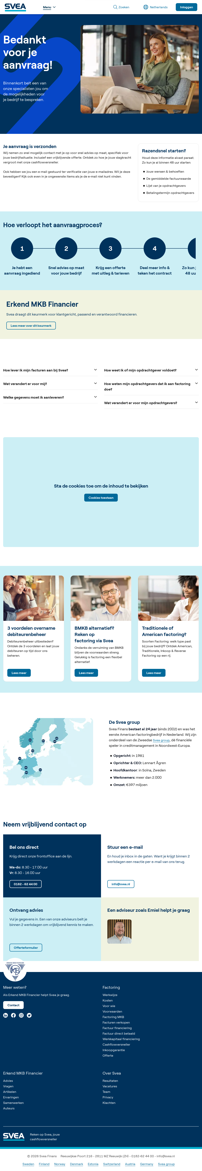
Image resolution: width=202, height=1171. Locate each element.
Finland (44, 1164)
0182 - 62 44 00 (25, 884)
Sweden (28, 1164)
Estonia (93, 1164)
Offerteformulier (26, 948)
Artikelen (9, 1092)
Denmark (76, 1164)
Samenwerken (13, 1103)
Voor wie (109, 1006)
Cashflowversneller (116, 1044)
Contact (13, 1005)
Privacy (108, 1097)
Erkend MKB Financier (23, 1073)
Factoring (111, 987)
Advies (8, 1081)
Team (106, 1092)
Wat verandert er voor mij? (50, 383)
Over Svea (112, 1073)
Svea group (161, 740)
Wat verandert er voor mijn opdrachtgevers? (151, 402)
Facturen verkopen (116, 1022)
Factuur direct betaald (119, 1033)
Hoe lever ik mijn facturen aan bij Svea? (50, 369)
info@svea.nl (121, 884)
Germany (146, 1164)
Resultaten (110, 1081)
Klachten (109, 1103)
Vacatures (110, 1086)
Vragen (8, 1086)
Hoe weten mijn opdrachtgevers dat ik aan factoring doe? (151, 386)
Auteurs (8, 1108)
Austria (130, 1164)
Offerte (108, 1055)
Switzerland (111, 1164)
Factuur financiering (117, 1028)
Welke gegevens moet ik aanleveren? (50, 396)
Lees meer (19, 673)
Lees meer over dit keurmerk (31, 326)
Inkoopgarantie (114, 1050)
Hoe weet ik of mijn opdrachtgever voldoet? (151, 369)
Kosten (108, 1000)
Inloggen (186, 7)
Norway (59, 1164)
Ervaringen (11, 1097)
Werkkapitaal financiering (121, 1039)
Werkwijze (110, 995)
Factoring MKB (113, 1017)
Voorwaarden (112, 1011)
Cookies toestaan (101, 498)
